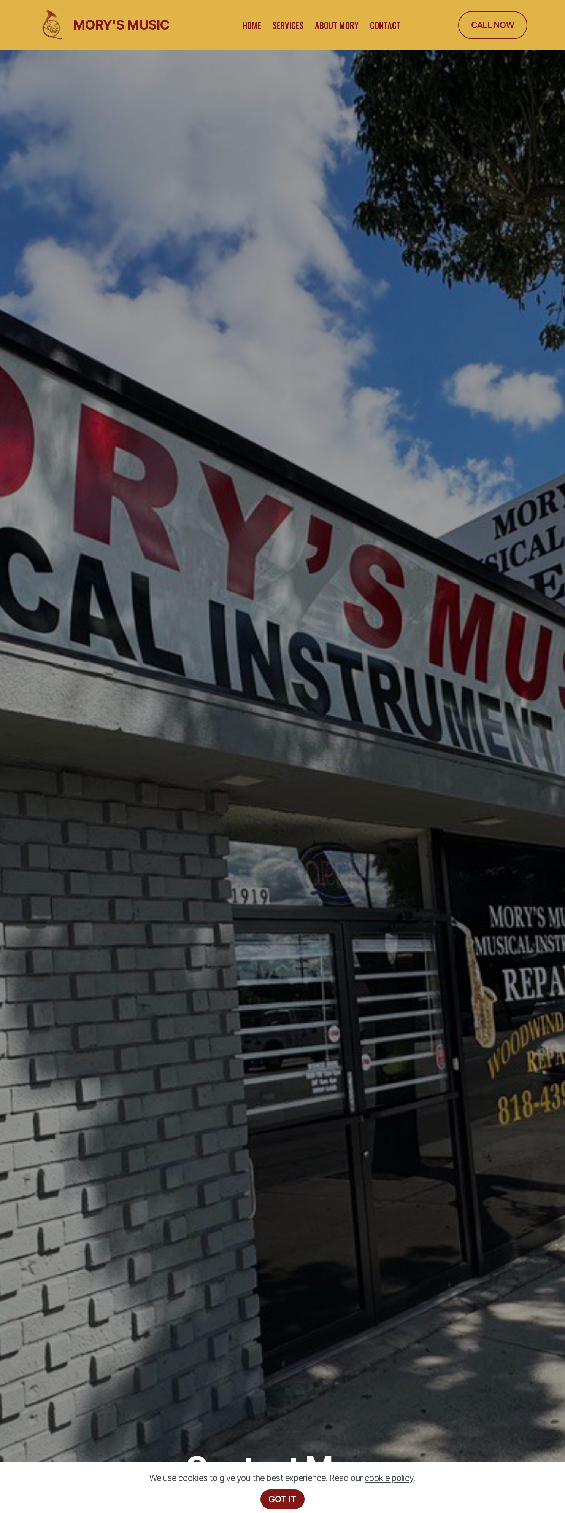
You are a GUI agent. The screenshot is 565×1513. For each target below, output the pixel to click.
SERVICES (288, 25)
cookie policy (389, 1478)
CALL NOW (492, 25)
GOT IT (282, 1499)
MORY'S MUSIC (121, 25)
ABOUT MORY (337, 25)
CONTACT (385, 25)
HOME (252, 25)
